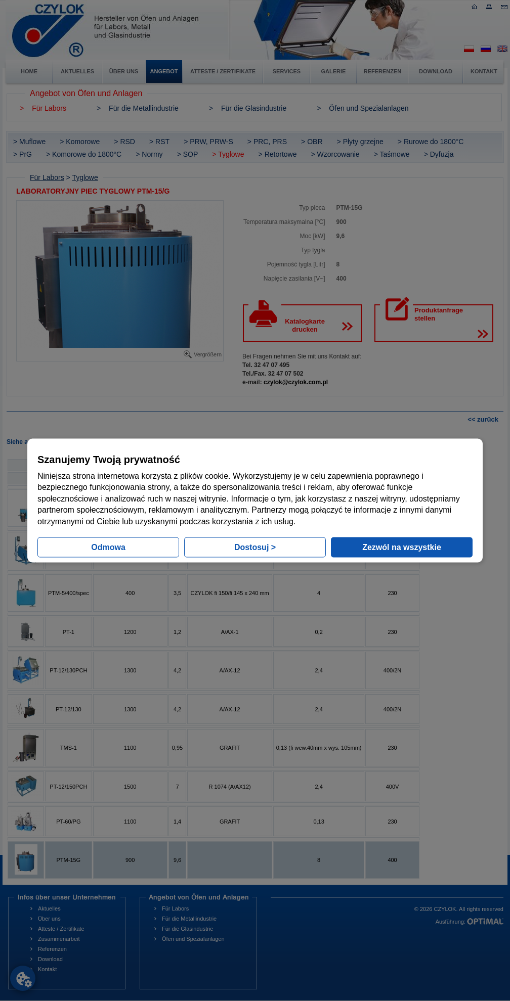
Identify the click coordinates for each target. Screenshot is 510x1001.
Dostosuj (255, 546)
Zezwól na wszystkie (401, 546)
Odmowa (108, 546)
